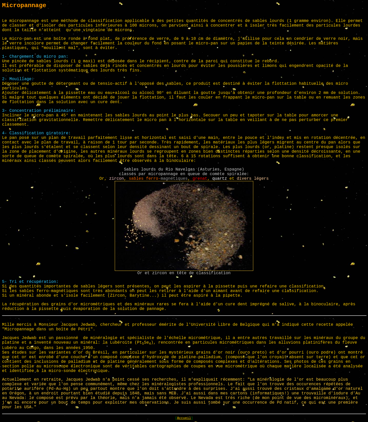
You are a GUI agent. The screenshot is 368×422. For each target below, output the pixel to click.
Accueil (184, 418)
